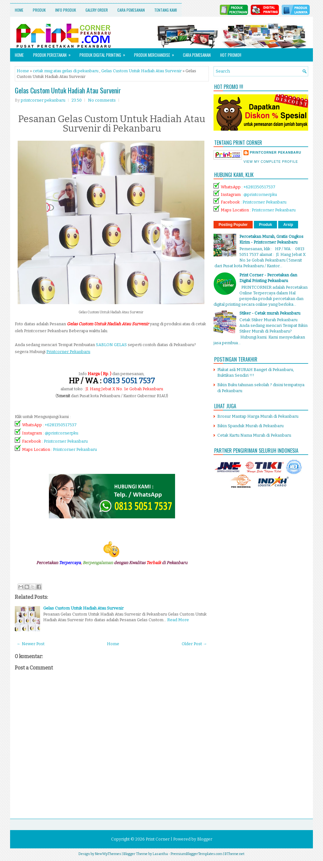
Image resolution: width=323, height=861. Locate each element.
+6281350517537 (61, 424)
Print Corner (158, 839)
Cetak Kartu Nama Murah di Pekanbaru (254, 435)
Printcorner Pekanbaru (66, 441)
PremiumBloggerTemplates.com (196, 854)
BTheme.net (234, 854)
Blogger (204, 839)
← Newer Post (30, 643)
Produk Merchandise (156, 53)
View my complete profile (271, 161)
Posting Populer (233, 224)
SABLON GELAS (111, 344)
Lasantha (160, 854)
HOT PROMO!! (230, 55)
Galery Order (96, 10)
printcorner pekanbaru (275, 152)
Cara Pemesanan (131, 10)
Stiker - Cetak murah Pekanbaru (269, 313)
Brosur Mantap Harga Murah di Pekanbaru (257, 416)
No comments (102, 100)
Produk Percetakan (54, 53)
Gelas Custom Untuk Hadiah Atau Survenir (141, 70)
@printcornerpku (61, 433)
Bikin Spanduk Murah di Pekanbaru (250, 425)
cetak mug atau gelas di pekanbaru (65, 70)
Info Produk (65, 10)
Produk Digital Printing (104, 53)
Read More (178, 619)
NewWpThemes (108, 854)
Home (19, 10)
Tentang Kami (165, 10)
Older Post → (194, 643)
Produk (39, 10)
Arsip (288, 224)
